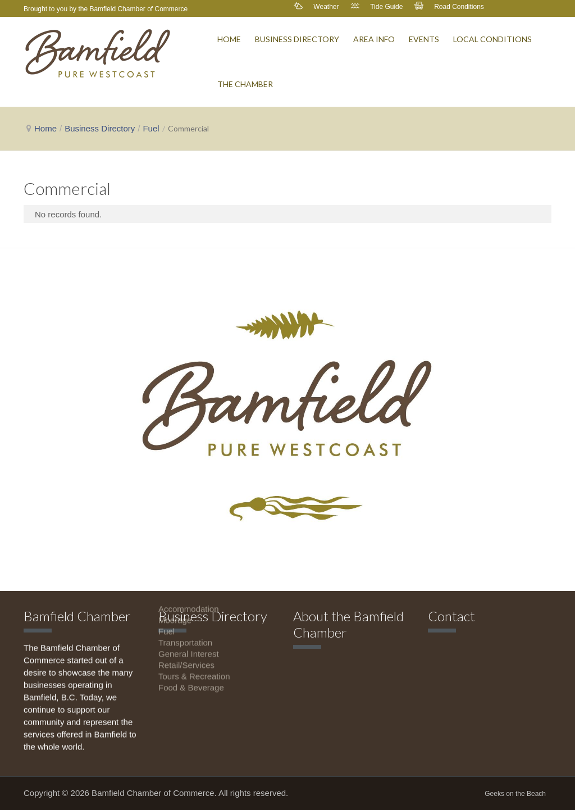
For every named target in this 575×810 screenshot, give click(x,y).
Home (45, 128)
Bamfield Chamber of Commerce (138, 9)
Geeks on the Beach (515, 794)
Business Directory (100, 128)
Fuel (151, 128)
